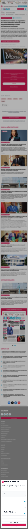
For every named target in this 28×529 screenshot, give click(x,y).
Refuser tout (14, 520)
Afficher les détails (5, 516)
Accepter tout (14, 524)
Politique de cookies (14, 526)
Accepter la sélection (14, 522)
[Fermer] (26, 482)
